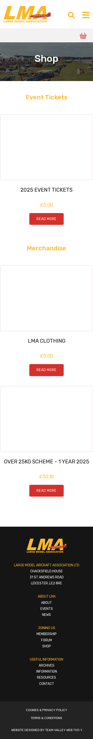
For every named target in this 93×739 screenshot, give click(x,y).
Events (46, 609)
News (46, 615)
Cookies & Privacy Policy (46, 710)
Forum (46, 640)
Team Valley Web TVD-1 (63, 730)
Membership (47, 634)
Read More (46, 219)
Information (46, 672)
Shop (46, 646)
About (46, 603)
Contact (46, 684)
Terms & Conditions (46, 718)
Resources (46, 678)
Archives (46, 665)
